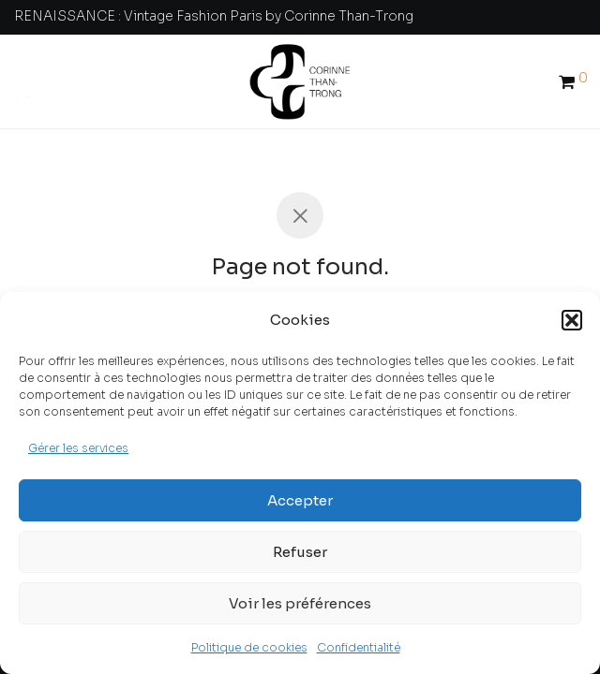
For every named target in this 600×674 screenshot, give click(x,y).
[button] (571, 320)
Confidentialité (358, 647)
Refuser (300, 552)
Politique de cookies (249, 647)
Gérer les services (78, 448)
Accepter (300, 500)
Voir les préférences (300, 603)
